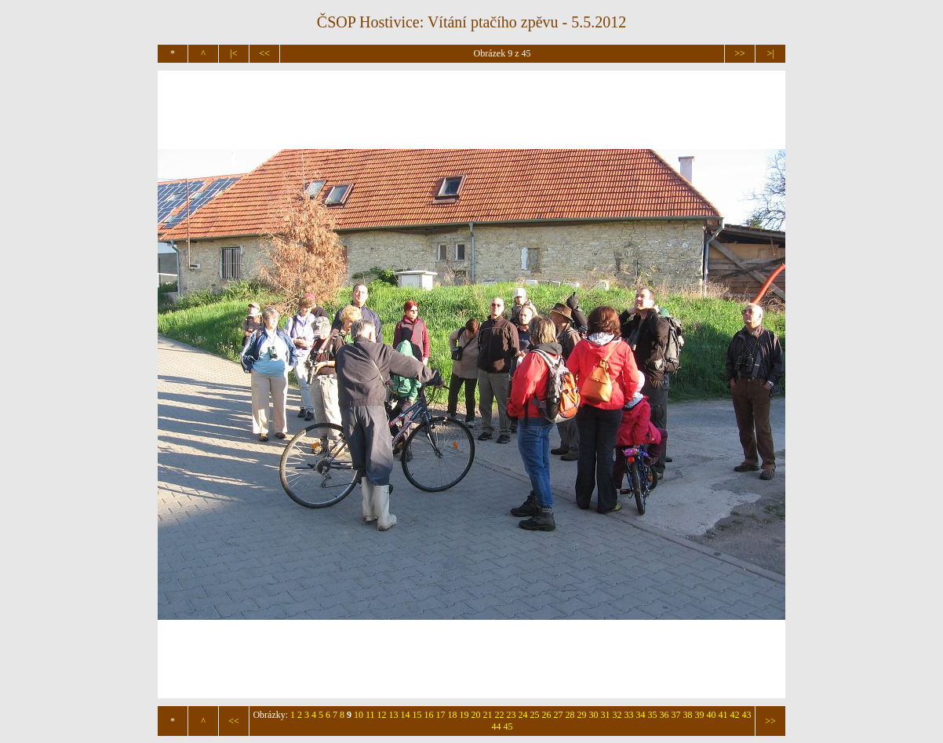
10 (358, 714)
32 (617, 714)
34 (641, 714)
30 (594, 714)
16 (429, 714)
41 (723, 714)
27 (558, 714)
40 (711, 714)
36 (664, 714)
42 (735, 714)
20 (476, 714)
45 (508, 726)
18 (452, 714)
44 (496, 726)
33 (629, 714)
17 (441, 714)
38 (688, 714)
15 (417, 714)
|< (233, 53)
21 (488, 714)
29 (582, 714)
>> (739, 53)
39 (700, 714)
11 (370, 714)
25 (535, 714)
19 (464, 714)
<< (264, 53)
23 (511, 714)
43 (747, 714)
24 (523, 714)
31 (605, 714)
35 (652, 714)
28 (570, 714)
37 (676, 714)
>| (770, 53)
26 (547, 714)
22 (499, 714)
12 (382, 714)
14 (405, 714)
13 (394, 714)
